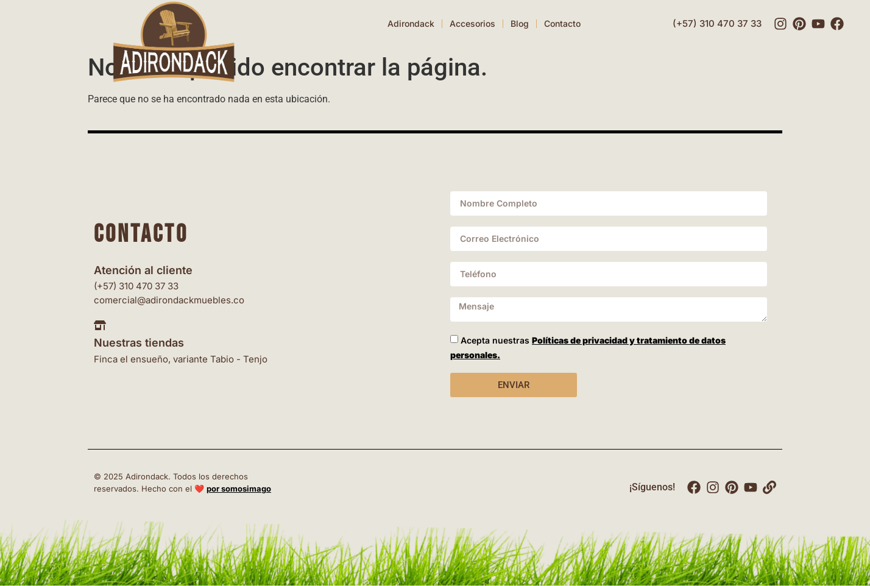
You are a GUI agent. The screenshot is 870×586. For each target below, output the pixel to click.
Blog (520, 23)
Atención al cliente (143, 270)
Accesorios (472, 23)
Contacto (562, 23)
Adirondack (410, 23)
